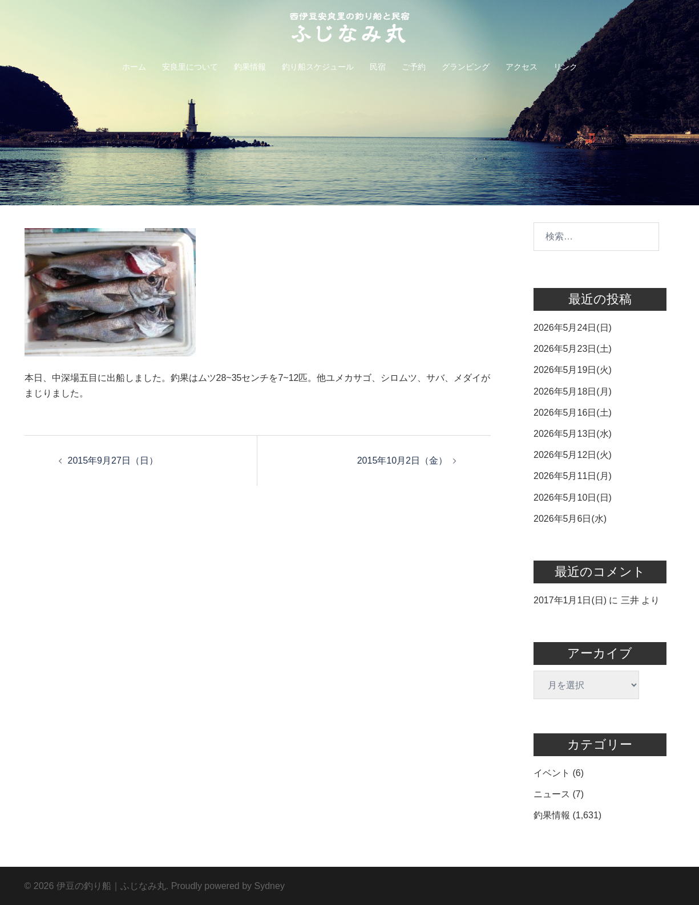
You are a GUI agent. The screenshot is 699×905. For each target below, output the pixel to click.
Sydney (269, 886)
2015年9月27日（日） (113, 460)
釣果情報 (250, 66)
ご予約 (414, 66)
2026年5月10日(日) (573, 497)
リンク (565, 66)
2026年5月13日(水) (573, 434)
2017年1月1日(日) (570, 600)
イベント (552, 773)
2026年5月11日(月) (573, 476)
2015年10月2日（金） (402, 460)
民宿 (378, 66)
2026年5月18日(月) (573, 391)
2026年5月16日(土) (573, 412)
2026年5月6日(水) (570, 518)
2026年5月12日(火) (573, 455)
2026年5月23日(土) (573, 349)
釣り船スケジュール (318, 66)
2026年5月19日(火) (573, 370)
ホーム (134, 66)
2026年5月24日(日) (573, 327)
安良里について (190, 66)
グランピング (466, 66)
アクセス (522, 66)
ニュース (552, 794)
